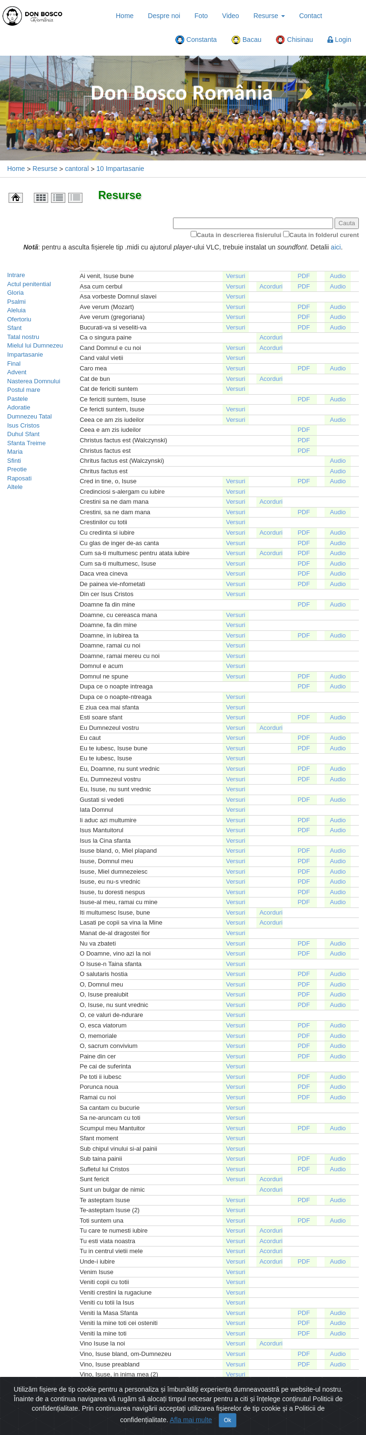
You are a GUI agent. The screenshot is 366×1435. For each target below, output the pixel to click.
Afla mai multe (191, 1410)
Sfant (14, 327)
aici (336, 247)
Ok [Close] (227, 1410)
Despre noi (164, 16)
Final (13, 363)
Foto (201, 16)
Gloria (15, 292)
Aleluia (16, 310)
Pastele (17, 398)
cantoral (77, 168)
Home (124, 16)
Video (230, 16)
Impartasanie (25, 354)
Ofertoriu (19, 319)
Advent (16, 372)
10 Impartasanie (120, 168)
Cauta (346, 223)
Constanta (196, 40)
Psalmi (16, 301)
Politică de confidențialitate (235, 1428)
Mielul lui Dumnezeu (35, 345)
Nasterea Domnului (33, 381)
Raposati (19, 478)
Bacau (246, 40)
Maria (15, 451)
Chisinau (294, 40)
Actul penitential (29, 284)
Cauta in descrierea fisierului (239, 235)
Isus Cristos (23, 425)
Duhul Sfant (23, 434)
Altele (15, 486)
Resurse (269, 16)
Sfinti (14, 460)
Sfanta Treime (26, 443)
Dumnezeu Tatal (29, 416)
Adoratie (18, 407)
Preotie (17, 469)
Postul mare (23, 389)
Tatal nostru (23, 336)
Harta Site (172, 1428)
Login (339, 39)
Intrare (16, 275)
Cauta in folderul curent (324, 235)
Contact (310, 16)
